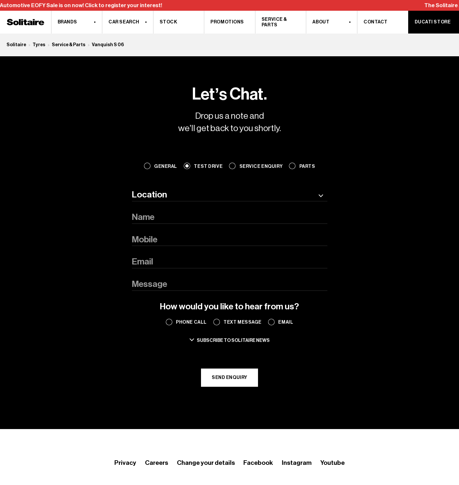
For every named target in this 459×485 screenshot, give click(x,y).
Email (285, 322)
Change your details (206, 463)
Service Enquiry (261, 166)
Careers (156, 463)
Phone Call (191, 322)
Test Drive (208, 166)
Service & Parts (68, 44)
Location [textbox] (149, 194)
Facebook (258, 463)
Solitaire (16, 44)
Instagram (296, 463)
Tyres (39, 44)
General (165, 166)
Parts (307, 166)
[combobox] (229, 195)
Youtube (332, 463)
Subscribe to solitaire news (233, 340)
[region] (229, 5)
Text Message (242, 322)
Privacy (125, 463)
